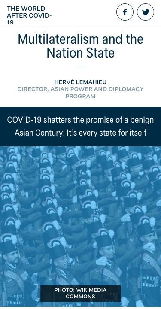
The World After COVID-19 (29, 15)
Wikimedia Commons (86, 293)
